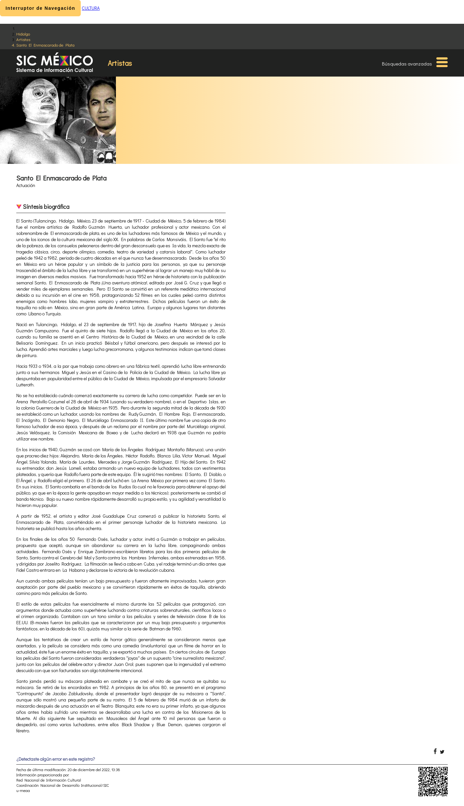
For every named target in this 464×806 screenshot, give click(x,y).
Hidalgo (23, 33)
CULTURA (91, 8)
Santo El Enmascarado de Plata (45, 45)
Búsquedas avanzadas (407, 63)
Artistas (23, 39)
